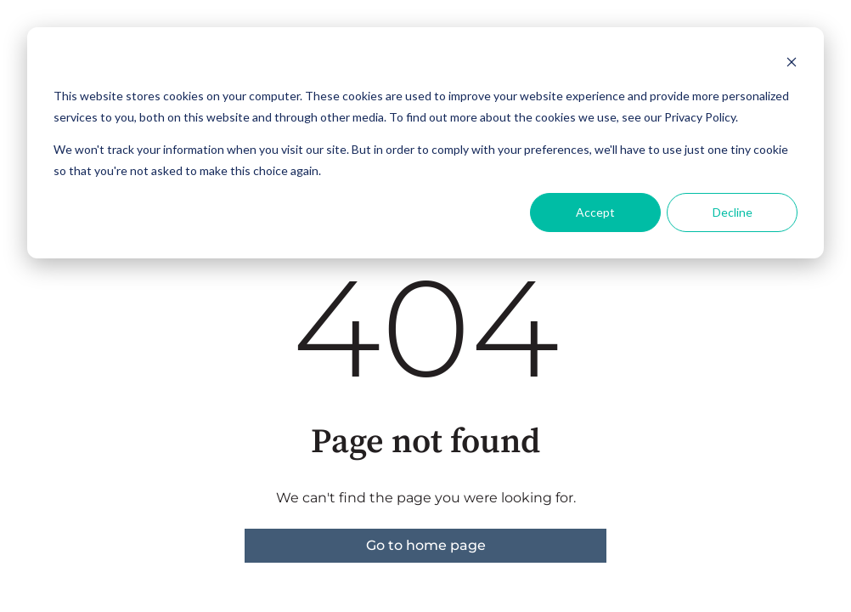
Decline (732, 212)
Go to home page (426, 545)
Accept (595, 212)
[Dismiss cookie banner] (791, 64)
